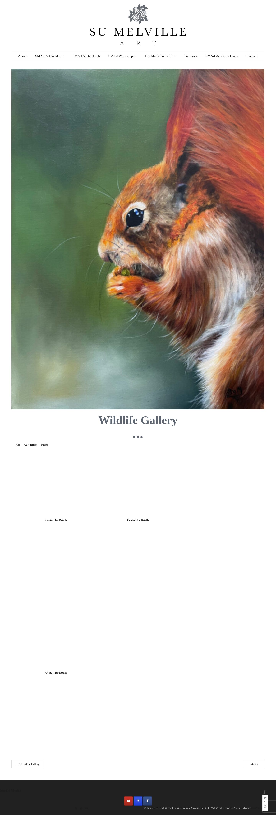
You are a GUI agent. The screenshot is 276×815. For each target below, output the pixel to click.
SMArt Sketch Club (86, 56)
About (22, 56)
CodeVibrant (257, 808)
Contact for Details (56, 520)
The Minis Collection (159, 56)
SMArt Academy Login (222, 56)
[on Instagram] (138, 801)
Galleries (191, 56)
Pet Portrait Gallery (28, 764)
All (17, 445)
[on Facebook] (147, 801)
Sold (44, 445)
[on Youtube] (128, 801)
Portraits (253, 764)
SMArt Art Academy (49, 56)
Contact (252, 56)
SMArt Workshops (121, 56)
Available (30, 445)
